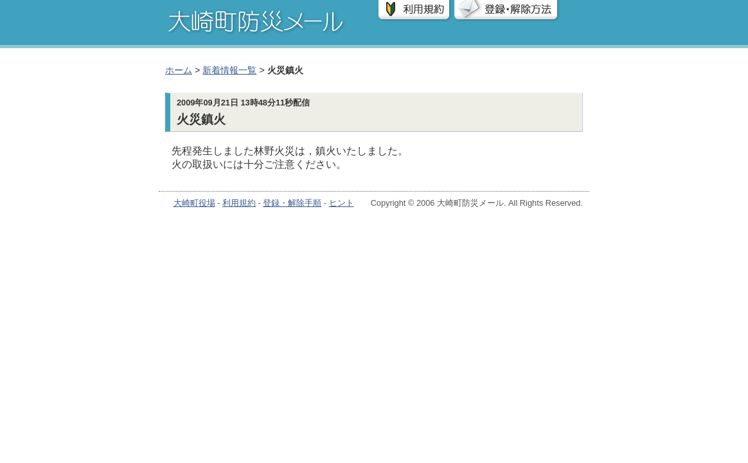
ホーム (178, 70)
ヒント (341, 203)
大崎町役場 (194, 203)
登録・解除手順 (292, 203)
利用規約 (239, 203)
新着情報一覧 (229, 70)
